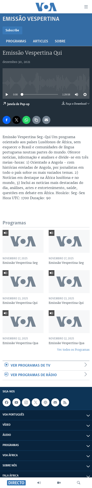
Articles (40, 41)
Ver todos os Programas (73, 350)
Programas (16, 41)
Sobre (60, 41)
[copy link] (36, 120)
